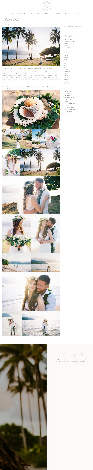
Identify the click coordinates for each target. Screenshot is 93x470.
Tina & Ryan (67, 45)
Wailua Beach (67, 115)
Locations (31, 13)
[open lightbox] (31, 109)
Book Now (77, 13)
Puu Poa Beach (9, 88)
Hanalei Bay (67, 95)
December (66, 77)
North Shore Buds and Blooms (47, 86)
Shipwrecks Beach (69, 107)
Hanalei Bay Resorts (69, 97)
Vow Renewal (67, 113)
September (67, 71)
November (66, 75)
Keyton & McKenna (69, 41)
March (65, 59)
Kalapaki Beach (68, 99)
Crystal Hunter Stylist (35, 86)
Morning (66, 79)
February (66, 57)
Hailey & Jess (56, 13)
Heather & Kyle (68, 43)
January (66, 55)
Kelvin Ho (19, 86)
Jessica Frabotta (14, 24)
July (65, 67)
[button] (19, 14)
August (66, 69)
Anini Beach (67, 93)
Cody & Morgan (68, 47)
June (65, 65)
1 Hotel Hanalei (9, 86)
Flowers (38, 13)
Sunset (15, 86)
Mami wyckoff (26, 86)
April (65, 61)
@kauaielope (76, 27)
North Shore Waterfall (70, 103)
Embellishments (46, 13)
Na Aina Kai (67, 101)
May (65, 63)
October (66, 73)
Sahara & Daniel (68, 39)
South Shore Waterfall (70, 109)
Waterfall (67, 83)
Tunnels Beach (68, 111)
